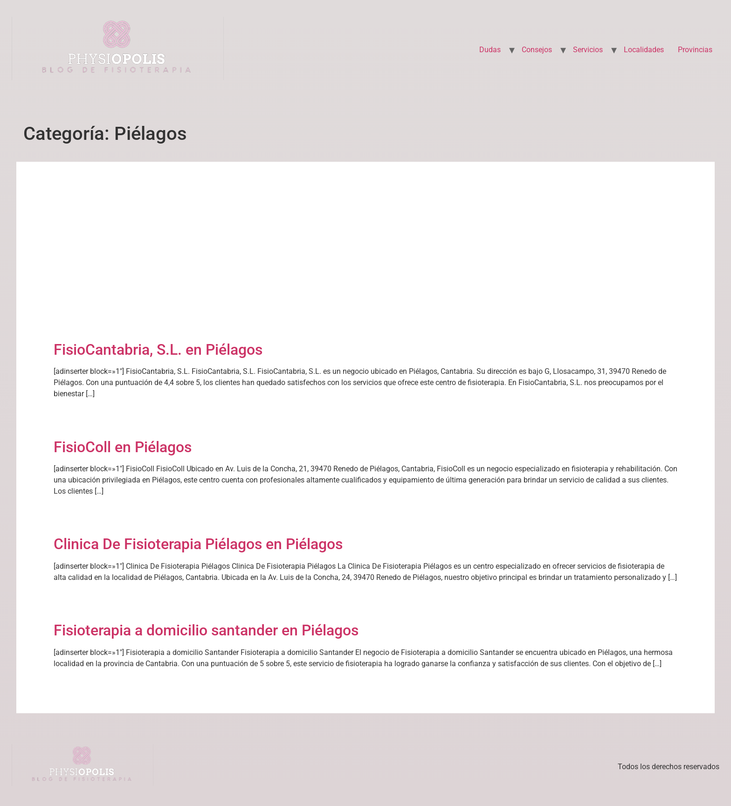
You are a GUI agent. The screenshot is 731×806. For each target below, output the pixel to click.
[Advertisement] (365, 268)
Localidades (644, 49)
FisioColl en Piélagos (123, 447)
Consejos (537, 49)
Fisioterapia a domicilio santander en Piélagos (206, 630)
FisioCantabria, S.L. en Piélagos (158, 349)
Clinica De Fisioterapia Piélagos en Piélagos (198, 544)
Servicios (588, 49)
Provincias (695, 49)
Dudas (490, 49)
